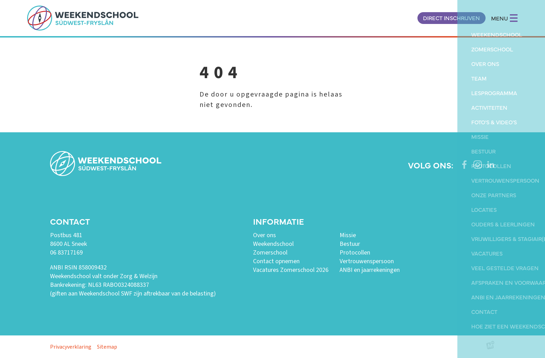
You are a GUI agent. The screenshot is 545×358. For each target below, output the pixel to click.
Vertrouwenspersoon (367, 261)
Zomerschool (270, 252)
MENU (504, 18)
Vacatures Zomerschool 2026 (290, 270)
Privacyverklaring (70, 347)
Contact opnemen (276, 261)
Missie (348, 235)
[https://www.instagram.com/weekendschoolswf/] (477, 164)
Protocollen (355, 252)
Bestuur (350, 244)
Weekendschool (273, 244)
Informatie (278, 221)
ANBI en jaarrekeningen (370, 270)
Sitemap (107, 347)
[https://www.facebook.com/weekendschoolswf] (464, 164)
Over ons (264, 235)
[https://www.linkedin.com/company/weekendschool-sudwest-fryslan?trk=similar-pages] (491, 164)
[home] (82, 18)
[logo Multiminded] (490, 346)
